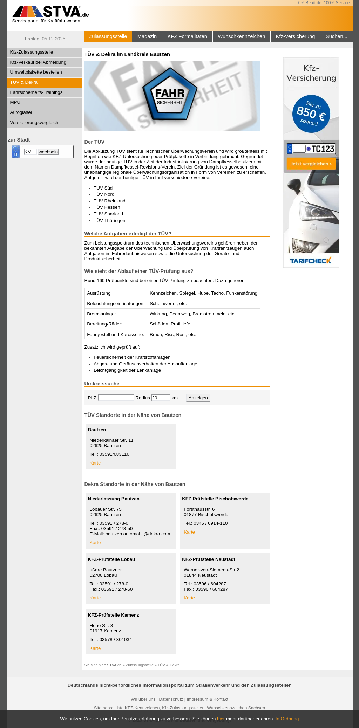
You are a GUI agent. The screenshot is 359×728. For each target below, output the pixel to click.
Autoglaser (21, 112)
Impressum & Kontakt (207, 699)
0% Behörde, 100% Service (324, 2)
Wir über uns (143, 699)
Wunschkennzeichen (241, 36)
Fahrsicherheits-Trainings (36, 92)
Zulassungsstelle (108, 36)
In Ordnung (287, 718)
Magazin (147, 36)
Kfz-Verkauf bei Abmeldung (38, 62)
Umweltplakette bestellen (36, 72)
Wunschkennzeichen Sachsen (236, 708)
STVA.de (114, 665)
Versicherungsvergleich (34, 122)
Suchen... (336, 36)
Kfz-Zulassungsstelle (31, 52)
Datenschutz (171, 699)
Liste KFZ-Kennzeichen (137, 708)
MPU (15, 102)
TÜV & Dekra (24, 82)
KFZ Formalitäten (187, 36)
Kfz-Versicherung (295, 36)
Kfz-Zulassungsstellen (183, 708)
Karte (95, 463)
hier (221, 718)
